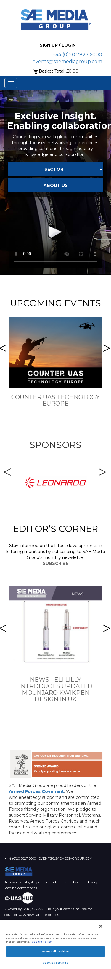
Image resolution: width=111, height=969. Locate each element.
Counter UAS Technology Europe (55, 400)
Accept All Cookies (55, 951)
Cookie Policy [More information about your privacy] (42, 941)
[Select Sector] (55, 169)
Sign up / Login (58, 45)
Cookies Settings (55, 962)
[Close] (100, 926)
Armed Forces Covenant (36, 791)
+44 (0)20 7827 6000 (77, 55)
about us (56, 185)
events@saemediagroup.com (67, 61)
